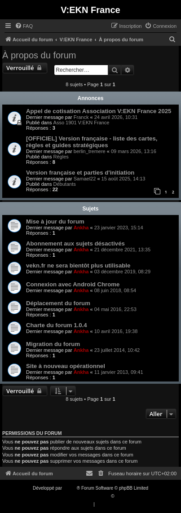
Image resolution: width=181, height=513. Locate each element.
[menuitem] (24, 26)
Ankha (81, 227)
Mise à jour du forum (55, 221)
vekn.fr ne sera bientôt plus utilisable (78, 265)
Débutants (64, 184)
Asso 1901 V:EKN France (81, 122)
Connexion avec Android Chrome (72, 284)
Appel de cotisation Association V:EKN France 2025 (98, 111)
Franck (81, 117)
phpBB (70, 488)
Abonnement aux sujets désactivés (75, 243)
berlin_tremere (90, 151)
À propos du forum (39, 55)
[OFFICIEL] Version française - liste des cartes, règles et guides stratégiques (91, 142)
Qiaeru (122, 496)
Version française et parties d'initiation (80, 172)
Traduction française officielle (81, 496)
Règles (61, 156)
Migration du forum (53, 344)
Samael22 (85, 178)
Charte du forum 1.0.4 (56, 325)
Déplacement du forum (58, 303)
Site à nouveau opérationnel (65, 366)
